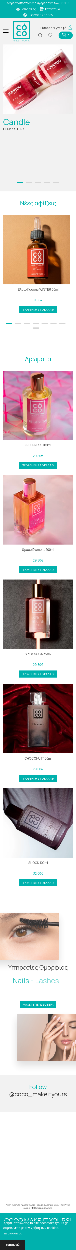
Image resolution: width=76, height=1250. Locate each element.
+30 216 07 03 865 (38, 15)
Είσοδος (46, 28)
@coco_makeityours (38, 1094)
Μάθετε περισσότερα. (42, 1207)
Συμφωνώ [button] (12, 1244)
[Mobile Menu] (7, 31)
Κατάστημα (50, 9)
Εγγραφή (60, 28)
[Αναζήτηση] (42, 35)
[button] (20, 182)
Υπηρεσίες (26, 9)
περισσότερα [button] (13, 1233)
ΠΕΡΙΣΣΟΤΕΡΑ (14, 129)
